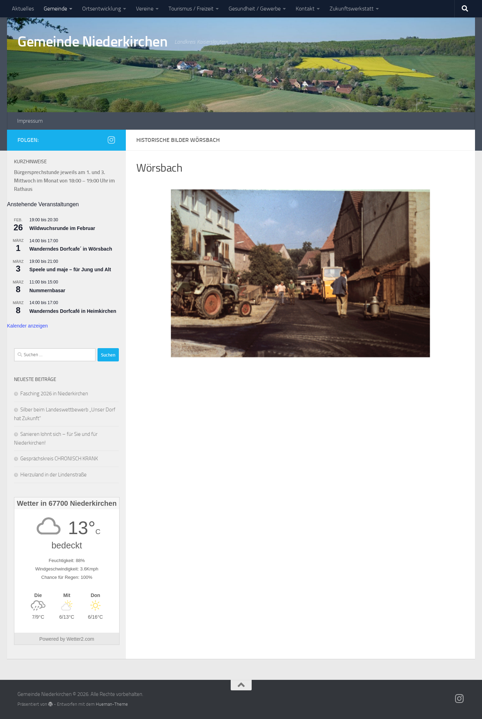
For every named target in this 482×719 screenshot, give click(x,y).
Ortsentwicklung (101, 8)
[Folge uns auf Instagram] (111, 140)
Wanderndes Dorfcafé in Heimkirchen (72, 311)
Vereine (144, 8)
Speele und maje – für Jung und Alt (70, 269)
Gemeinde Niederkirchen (92, 41)
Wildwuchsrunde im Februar (62, 228)
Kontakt (305, 8)
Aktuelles (23, 8)
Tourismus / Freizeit (191, 8)
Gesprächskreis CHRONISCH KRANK (59, 458)
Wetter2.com (80, 639)
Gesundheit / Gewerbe (255, 8)
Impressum (30, 120)
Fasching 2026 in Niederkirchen (54, 393)
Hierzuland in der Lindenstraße (53, 475)
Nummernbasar (47, 290)
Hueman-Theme (112, 704)
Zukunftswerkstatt (352, 8)
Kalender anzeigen (27, 326)
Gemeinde (55, 8)
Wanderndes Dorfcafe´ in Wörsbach (70, 249)
